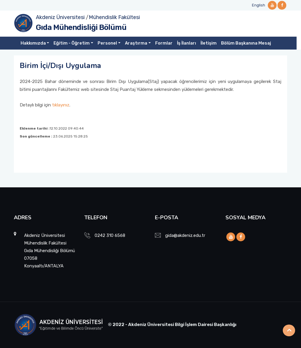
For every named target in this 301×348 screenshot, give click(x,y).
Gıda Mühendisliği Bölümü (81, 27)
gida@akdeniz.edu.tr (185, 235)
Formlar (164, 43)
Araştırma (136, 43)
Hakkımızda (33, 43)
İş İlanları (186, 43)
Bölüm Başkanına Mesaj (246, 43)
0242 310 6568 (110, 235)
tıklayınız (60, 105)
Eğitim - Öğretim (71, 43)
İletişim (208, 43)
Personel (107, 43)
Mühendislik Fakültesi (114, 17)
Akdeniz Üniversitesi (60, 17)
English (258, 5)
